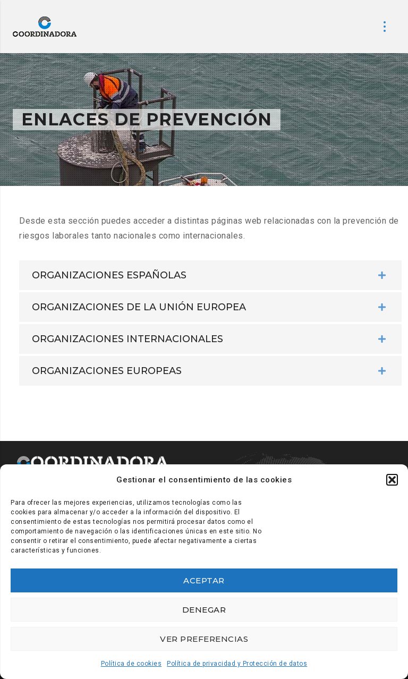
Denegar (204, 610)
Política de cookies (131, 663)
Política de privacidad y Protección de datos (237, 663)
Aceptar (204, 580)
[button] (392, 479)
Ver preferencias (204, 639)
